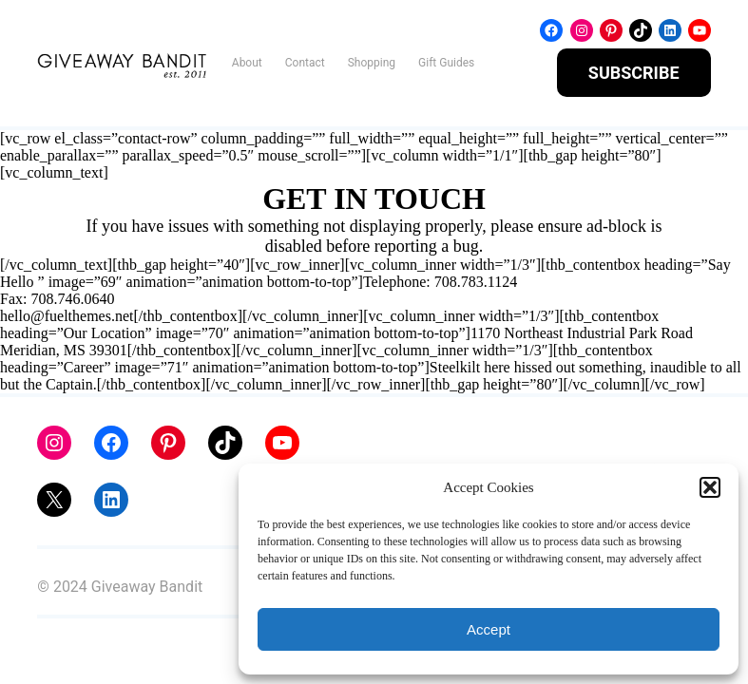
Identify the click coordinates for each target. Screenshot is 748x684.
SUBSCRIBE (634, 73)
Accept (488, 629)
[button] (709, 487)
